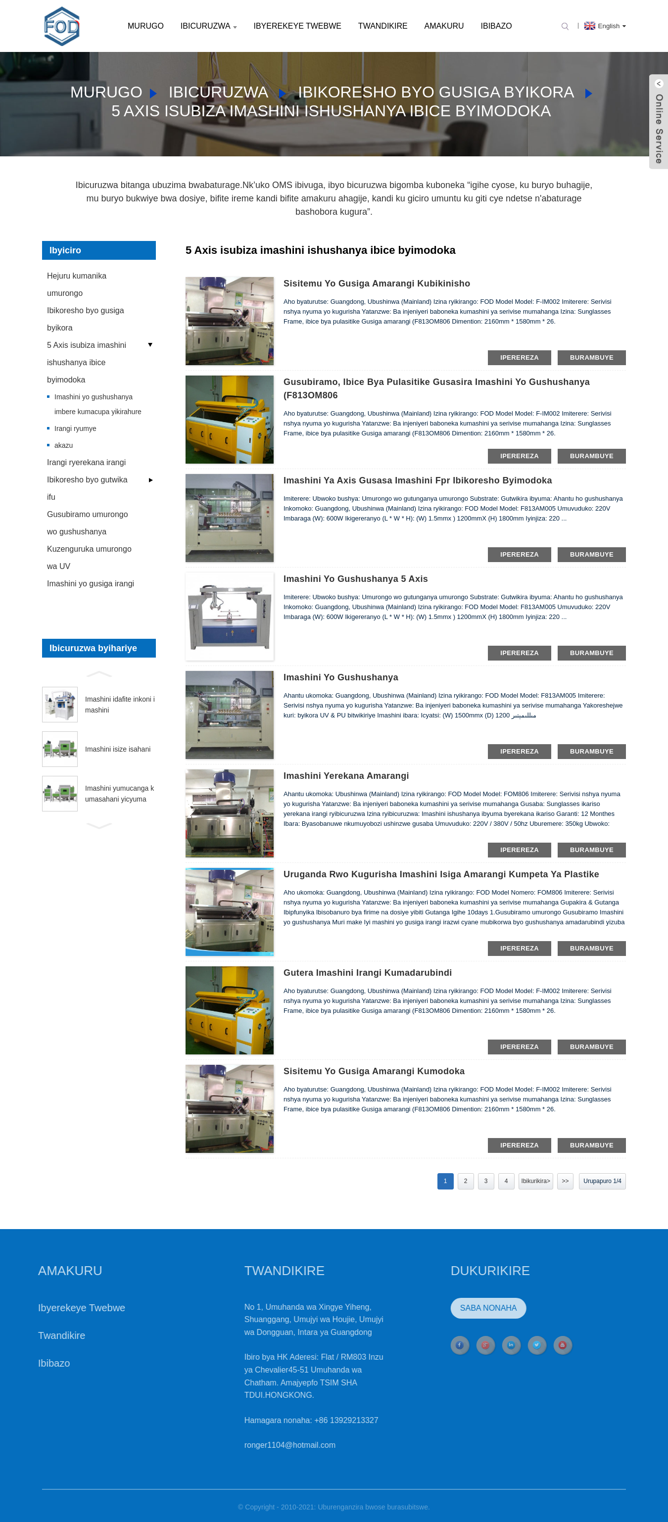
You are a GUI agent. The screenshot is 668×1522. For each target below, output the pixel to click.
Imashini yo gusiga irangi (90, 583)
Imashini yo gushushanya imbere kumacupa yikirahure (98, 404)
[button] (99, 673)
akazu (63, 445)
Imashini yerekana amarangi (346, 776)
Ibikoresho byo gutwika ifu (87, 488)
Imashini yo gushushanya (341, 677)
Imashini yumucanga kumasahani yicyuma (119, 793)
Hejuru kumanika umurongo (76, 284)
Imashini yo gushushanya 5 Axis (356, 579)
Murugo (146, 26)
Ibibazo (496, 26)
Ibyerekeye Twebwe (297, 26)
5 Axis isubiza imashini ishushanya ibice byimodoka (331, 111)
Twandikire (383, 26)
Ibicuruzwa (209, 26)
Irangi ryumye (75, 428)
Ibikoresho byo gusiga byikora (435, 92)
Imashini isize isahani (117, 749)
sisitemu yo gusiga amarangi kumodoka (374, 1071)
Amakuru (444, 26)
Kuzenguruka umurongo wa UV (89, 558)
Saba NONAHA (450, 1308)
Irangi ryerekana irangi (86, 462)
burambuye (592, 357)
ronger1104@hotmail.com (251, 1445)
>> (565, 1181)
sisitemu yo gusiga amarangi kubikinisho (377, 283)
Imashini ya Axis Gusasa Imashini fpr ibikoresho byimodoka (418, 480)
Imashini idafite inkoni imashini (120, 704)
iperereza (519, 357)
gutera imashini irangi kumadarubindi (368, 973)
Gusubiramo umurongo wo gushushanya (87, 523)
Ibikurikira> (536, 1181)
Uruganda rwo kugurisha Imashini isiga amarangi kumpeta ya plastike (441, 874)
